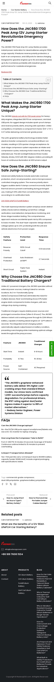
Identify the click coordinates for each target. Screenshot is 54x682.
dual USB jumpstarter (10, 480)
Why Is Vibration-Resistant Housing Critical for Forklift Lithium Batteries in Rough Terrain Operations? (44, 611)
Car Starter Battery (19, 10)
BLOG (39, 570)
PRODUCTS (23, 570)
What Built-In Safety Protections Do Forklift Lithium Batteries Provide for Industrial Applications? (44, 663)
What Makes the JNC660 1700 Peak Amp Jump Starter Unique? (27, 84)
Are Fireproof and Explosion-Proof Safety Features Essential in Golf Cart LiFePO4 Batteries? (44, 647)
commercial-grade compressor (20, 477)
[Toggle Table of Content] (47, 80)
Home (4, 10)
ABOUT (4, 570)
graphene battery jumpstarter (33, 480)
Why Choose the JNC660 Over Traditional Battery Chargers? (25, 92)
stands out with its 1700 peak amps (26, 116)
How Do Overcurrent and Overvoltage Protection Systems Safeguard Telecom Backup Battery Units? (44, 629)
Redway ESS (6, 72)
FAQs (7, 96)
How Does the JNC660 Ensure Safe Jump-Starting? (25, 88)
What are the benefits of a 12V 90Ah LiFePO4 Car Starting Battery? (22, 525)
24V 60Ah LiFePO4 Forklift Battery (15, 201)
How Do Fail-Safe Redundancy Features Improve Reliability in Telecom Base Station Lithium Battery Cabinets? (44, 581)
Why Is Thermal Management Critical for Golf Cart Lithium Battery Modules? (44, 596)
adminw (41, 23)
